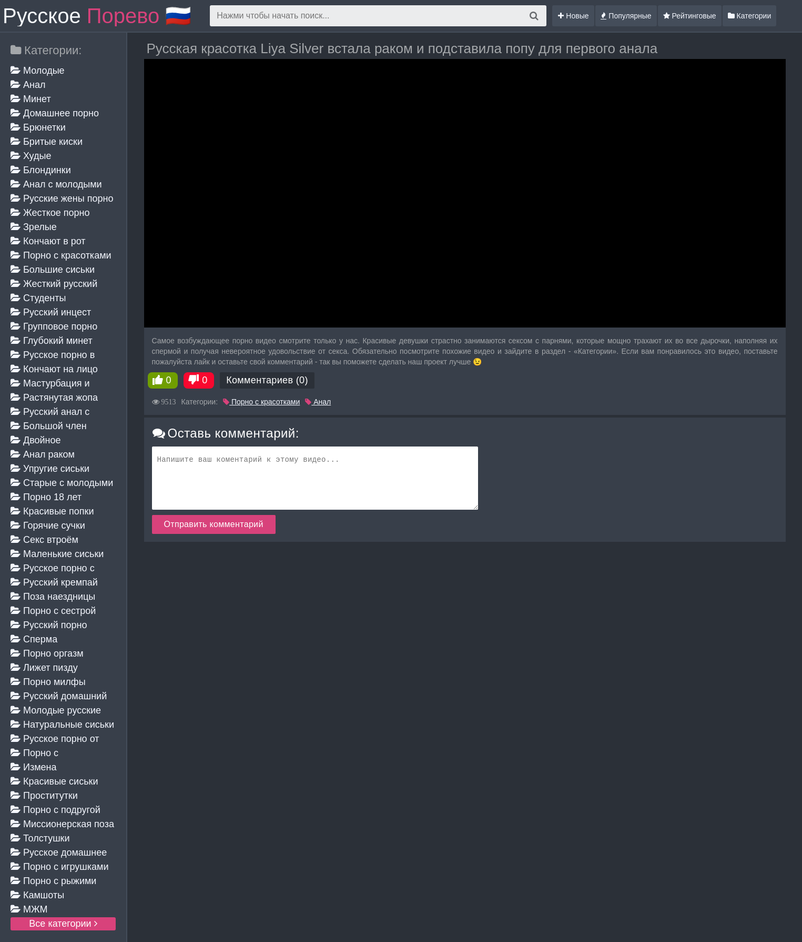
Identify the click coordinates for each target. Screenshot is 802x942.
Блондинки (41, 170)
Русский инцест (51, 312)
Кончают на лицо (54, 369)
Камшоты (37, 895)
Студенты (38, 298)
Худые (31, 156)
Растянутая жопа (54, 397)
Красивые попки (52, 511)
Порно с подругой (55, 810)
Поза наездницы (53, 596)
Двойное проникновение (44, 441)
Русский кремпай (54, 582)
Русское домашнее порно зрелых (59, 853)
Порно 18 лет (46, 497)
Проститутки (44, 795)
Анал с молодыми (56, 184)
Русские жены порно (62, 198)
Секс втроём (44, 539)
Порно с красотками (61, 255)
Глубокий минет (52, 340)
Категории (749, 16)
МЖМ (29, 909)
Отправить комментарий (213, 524)
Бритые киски (47, 141)
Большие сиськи (53, 269)
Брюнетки (38, 127)
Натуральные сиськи (62, 724)
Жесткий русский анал (54, 285)
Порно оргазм (47, 653)
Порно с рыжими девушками (53, 882)
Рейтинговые (689, 16)
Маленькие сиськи (57, 554)
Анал (28, 85)
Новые (573, 16)
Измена (34, 767)
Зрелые (34, 227)
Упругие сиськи (50, 468)
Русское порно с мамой (53, 569)
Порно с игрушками (60, 866)
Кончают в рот (48, 241)
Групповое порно (54, 326)
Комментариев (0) (267, 380)
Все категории (63, 923)
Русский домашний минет (59, 697)
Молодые (38, 70)
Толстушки (40, 838)
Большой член (49, 426)
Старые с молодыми (62, 483)
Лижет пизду (44, 667)
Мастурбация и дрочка (50, 384)
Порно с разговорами (38, 754)
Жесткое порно (50, 212)
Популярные (626, 16)
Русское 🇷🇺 (97, 15)
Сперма (34, 639)
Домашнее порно (55, 113)
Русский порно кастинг (49, 626)
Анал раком (43, 454)
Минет (31, 99)
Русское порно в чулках (53, 356)
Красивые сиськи (54, 781)
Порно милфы (48, 682)
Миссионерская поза (62, 824)
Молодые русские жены (56, 711)
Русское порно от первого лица (55, 739)
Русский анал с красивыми (50, 412)
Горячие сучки (48, 525)
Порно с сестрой (53, 611)
